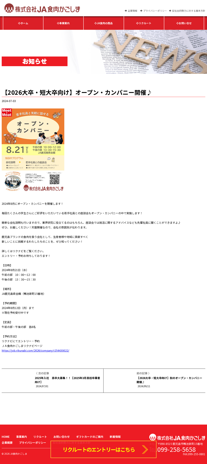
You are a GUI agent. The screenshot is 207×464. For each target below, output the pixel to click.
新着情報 (115, 437)
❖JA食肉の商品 (103, 23)
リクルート (40, 437)
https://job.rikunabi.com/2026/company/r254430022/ (35, 350)
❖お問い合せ (184, 23)
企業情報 (132, 10)
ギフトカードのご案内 (89, 437)
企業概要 (7, 442)
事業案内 (21, 437)
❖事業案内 (63, 23)
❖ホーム (23, 23)
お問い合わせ (61, 437)
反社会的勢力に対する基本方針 (188, 10)
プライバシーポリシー (155, 10)
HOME (6, 437)
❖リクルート (143, 23)
